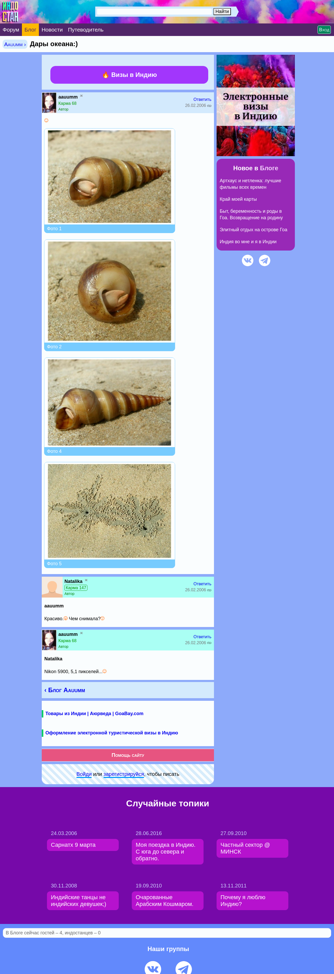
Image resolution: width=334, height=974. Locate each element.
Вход (324, 29)
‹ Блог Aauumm (64, 689)
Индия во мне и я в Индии (248, 241)
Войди (84, 774)
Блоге (269, 168)
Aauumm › (15, 44)
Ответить (202, 99)
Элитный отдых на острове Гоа (253, 229)
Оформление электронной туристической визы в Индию (111, 732)
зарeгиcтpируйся (124, 774)
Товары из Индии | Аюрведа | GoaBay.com (94, 713)
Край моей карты (238, 199)
